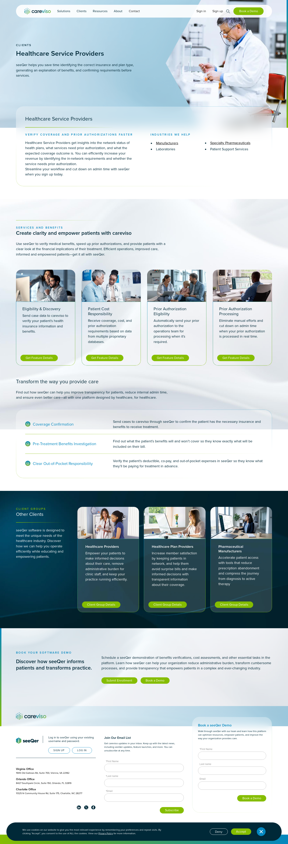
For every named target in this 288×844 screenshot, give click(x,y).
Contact (134, 11)
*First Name (112, 761)
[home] (37, 11)
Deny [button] (218, 831)
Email (203, 779)
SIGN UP (59, 750)
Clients (24, 45)
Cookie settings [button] (196, 831)
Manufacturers (167, 143)
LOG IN (82, 750)
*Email (109, 791)
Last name (205, 764)
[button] (63, 11)
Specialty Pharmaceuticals (230, 143)
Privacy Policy (105, 833)
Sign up (217, 11)
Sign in (201, 11)
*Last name (112, 776)
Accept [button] (241, 831)
